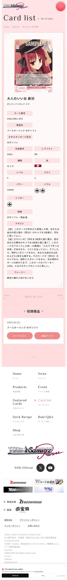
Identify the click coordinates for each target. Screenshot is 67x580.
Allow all (15, 575)
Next (60, 295)
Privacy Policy (39, 571)
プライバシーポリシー (30, 520)
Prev (7, 295)
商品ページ (47, 335)
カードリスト (20, 335)
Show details (61, 575)
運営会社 (8, 520)
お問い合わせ (34, 526)
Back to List (33, 296)
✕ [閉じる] (64, 566)
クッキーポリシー (12, 526)
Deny (43, 575)
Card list (16, 27)
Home (6, 27)
